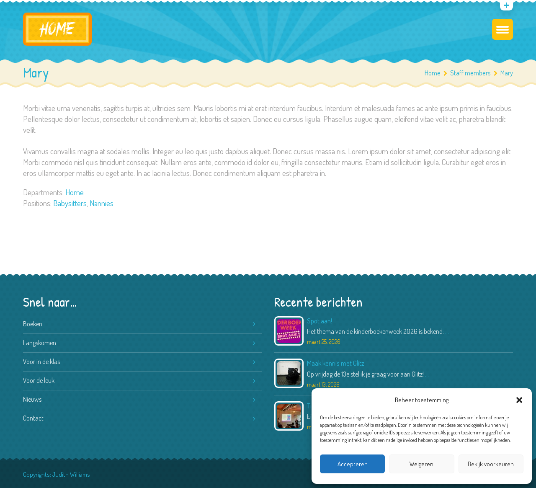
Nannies (101, 203)
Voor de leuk (38, 380)
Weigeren (421, 464)
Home (433, 72)
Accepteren (353, 464)
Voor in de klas (41, 361)
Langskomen (39, 342)
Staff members (473, 72)
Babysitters (70, 203)
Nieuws (32, 399)
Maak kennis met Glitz (335, 363)
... (447, 331)
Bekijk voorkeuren (491, 464)
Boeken (32, 324)
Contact (33, 418)
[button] (519, 400)
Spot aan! (319, 320)
